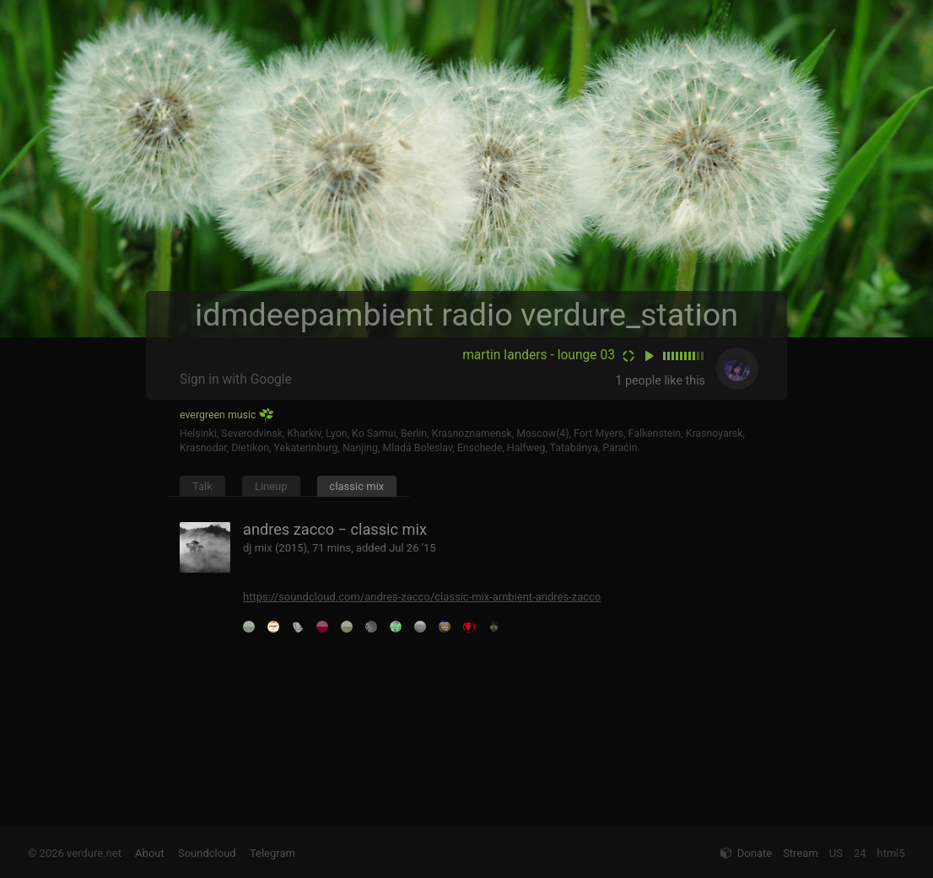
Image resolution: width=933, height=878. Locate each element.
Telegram (272, 853)
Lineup (271, 486)
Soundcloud (207, 853)
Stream (800, 853)
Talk (202, 486)
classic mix (357, 486)
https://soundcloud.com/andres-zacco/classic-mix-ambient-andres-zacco (422, 596)
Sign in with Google (236, 379)
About (149, 853)
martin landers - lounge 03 (538, 355)
